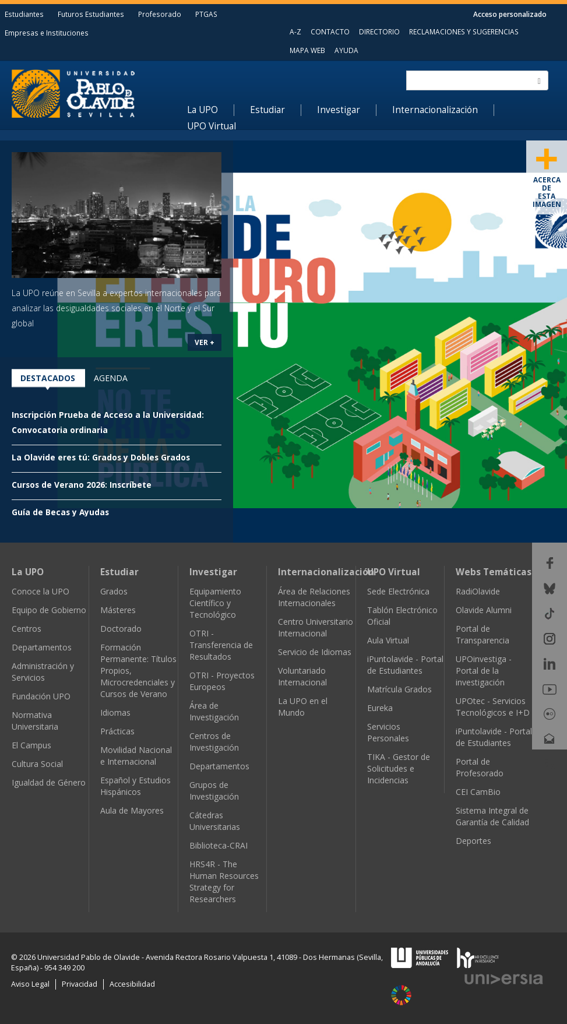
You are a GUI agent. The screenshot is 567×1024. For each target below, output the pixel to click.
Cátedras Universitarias (214, 821)
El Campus (31, 745)
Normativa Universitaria (35, 720)
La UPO (202, 110)
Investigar (338, 110)
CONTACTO (330, 31)
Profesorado (159, 14)
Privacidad (79, 984)
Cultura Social (37, 763)
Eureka (380, 707)
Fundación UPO (41, 696)
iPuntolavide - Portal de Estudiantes (405, 664)
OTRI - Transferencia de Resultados (221, 645)
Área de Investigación (214, 711)
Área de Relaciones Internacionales (314, 597)
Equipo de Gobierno (49, 609)
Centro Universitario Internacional (315, 627)
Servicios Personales (388, 732)
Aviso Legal (30, 984)
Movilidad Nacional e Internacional (136, 755)
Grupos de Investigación (214, 790)
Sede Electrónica (398, 591)
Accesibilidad (132, 984)
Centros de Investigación (214, 741)
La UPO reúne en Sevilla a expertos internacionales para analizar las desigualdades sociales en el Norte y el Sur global (116, 308)
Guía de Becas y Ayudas (60, 512)
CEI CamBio (478, 791)
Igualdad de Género (49, 782)
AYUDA (346, 50)
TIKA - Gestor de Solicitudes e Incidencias (398, 768)
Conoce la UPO (40, 591)
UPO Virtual (211, 126)
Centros (26, 628)
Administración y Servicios (43, 671)
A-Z (295, 31)
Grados (114, 591)
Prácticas (117, 731)
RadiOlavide (478, 591)
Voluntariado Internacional (302, 676)
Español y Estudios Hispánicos (135, 786)
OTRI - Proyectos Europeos (222, 681)
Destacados (47, 377)
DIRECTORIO (379, 31)
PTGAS (206, 14)
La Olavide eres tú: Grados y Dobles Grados (101, 457)
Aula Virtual (388, 640)
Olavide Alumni (484, 609)
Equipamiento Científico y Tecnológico (215, 603)
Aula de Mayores (132, 810)
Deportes (473, 840)
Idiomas (115, 712)
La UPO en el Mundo (302, 706)
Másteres (118, 609)
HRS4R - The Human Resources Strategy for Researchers (224, 881)
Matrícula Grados (399, 689)
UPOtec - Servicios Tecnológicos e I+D (493, 706)
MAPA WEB (307, 50)
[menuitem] (210, 110)
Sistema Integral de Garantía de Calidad (492, 816)
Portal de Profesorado (479, 767)
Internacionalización (435, 110)
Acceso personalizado (510, 14)
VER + (204, 342)
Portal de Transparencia (482, 634)
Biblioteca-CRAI (218, 845)
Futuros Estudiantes (91, 14)
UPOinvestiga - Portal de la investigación (484, 670)
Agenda (111, 377)
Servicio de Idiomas (314, 651)
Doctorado (121, 628)
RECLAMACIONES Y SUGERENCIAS (464, 31)
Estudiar (267, 110)
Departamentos (42, 647)
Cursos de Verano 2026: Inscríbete (82, 484)
